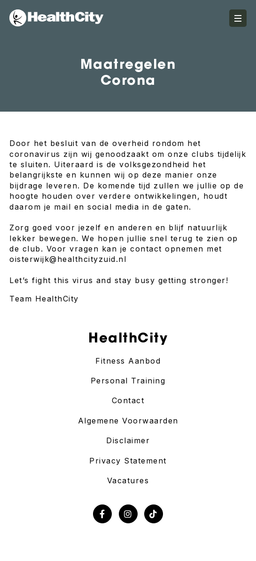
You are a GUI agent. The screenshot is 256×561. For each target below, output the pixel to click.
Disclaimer (128, 440)
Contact (128, 400)
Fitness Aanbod (128, 361)
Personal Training (128, 380)
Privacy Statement (128, 460)
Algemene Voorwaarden (128, 420)
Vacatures (128, 480)
